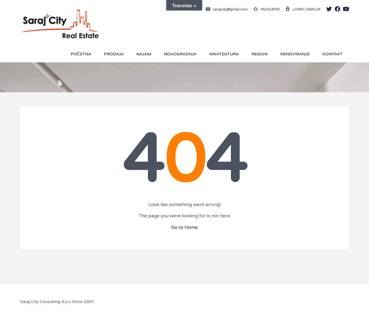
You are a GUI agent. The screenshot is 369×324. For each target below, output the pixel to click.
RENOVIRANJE (295, 54)
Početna (81, 54)
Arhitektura (224, 54)
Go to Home (184, 227)
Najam (143, 54)
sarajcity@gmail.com (227, 9)
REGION (259, 54)
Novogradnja (180, 54)
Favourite (266, 9)
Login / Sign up (302, 9)
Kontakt (332, 54)
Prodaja (114, 54)
